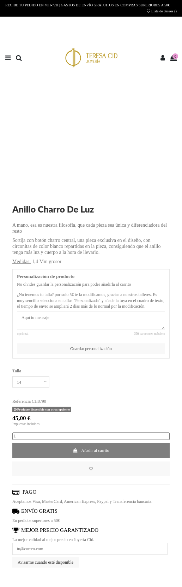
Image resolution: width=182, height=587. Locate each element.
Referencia (21, 401)
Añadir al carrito (91, 450)
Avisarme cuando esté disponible (45, 562)
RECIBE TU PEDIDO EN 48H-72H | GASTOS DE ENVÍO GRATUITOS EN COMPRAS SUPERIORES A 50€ (87, 5)
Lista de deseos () (162, 11)
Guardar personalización (91, 348)
